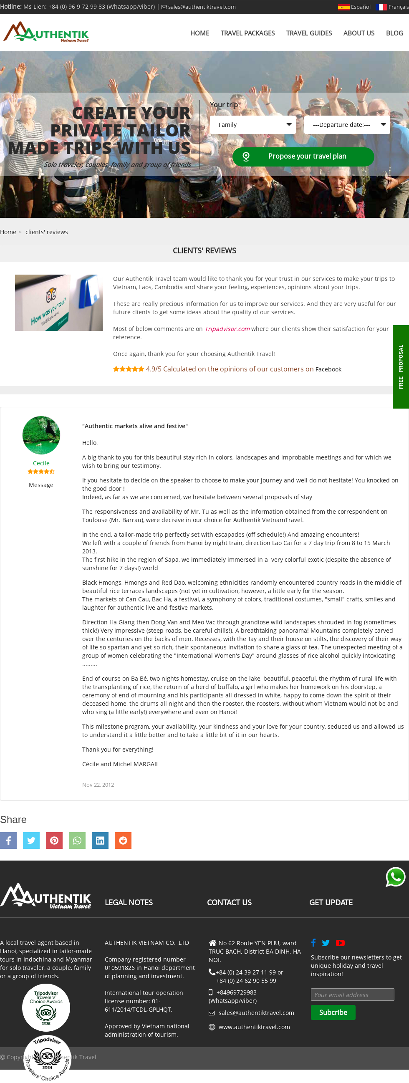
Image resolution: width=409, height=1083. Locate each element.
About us (358, 33)
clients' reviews (46, 232)
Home (199, 33)
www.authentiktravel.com (254, 1027)
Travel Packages (248, 33)
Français (392, 6)
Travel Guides (309, 33)
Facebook (328, 369)
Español (354, 6)
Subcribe (333, 1012)
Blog (394, 33)
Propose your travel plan (307, 156)
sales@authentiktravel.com (199, 6)
